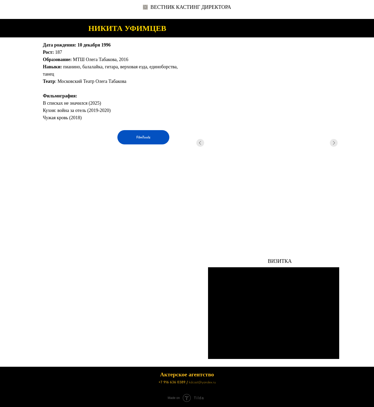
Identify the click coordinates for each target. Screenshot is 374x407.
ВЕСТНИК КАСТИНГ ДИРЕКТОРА (187, 7)
